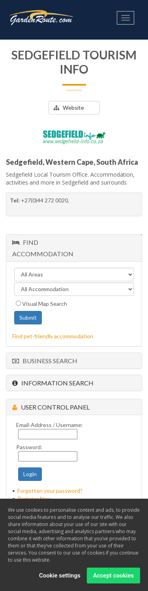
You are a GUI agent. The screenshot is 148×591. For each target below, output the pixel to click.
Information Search (53, 383)
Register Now (34, 498)
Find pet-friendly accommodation (52, 336)
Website (69, 107)
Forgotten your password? (49, 490)
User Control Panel (51, 407)
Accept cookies (113, 577)
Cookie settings (60, 577)
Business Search (44, 360)
